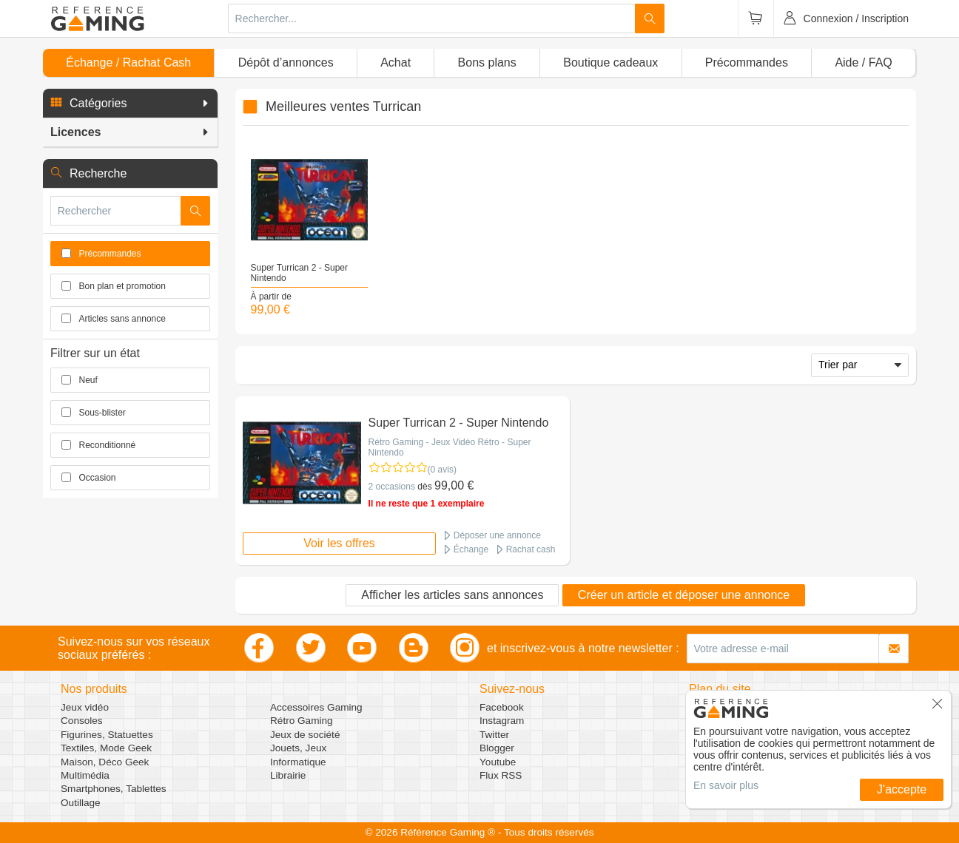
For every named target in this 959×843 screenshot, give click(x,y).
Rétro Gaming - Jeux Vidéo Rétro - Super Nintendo (450, 447)
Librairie (288, 775)
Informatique (298, 762)
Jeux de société (305, 734)
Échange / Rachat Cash (128, 62)
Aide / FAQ (863, 62)
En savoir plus (725, 785)
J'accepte (901, 789)
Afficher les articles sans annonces (452, 595)
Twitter (494, 734)
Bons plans (487, 62)
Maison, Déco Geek (105, 762)
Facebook (502, 707)
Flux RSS (501, 775)
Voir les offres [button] (339, 543)
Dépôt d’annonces (286, 62)
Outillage (81, 802)
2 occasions (392, 486)
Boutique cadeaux (610, 62)
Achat (395, 62)
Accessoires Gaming (316, 707)
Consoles (82, 720)
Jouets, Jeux (298, 748)
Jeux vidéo (85, 707)
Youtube (498, 762)
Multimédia (85, 775)
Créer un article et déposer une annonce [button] (684, 595)
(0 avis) (442, 469)
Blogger (497, 748)
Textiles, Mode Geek (106, 748)
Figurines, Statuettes (107, 734)
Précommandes (746, 62)
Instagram (502, 720)
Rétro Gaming (301, 720)
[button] (130, 103)
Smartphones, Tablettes (113, 788)
